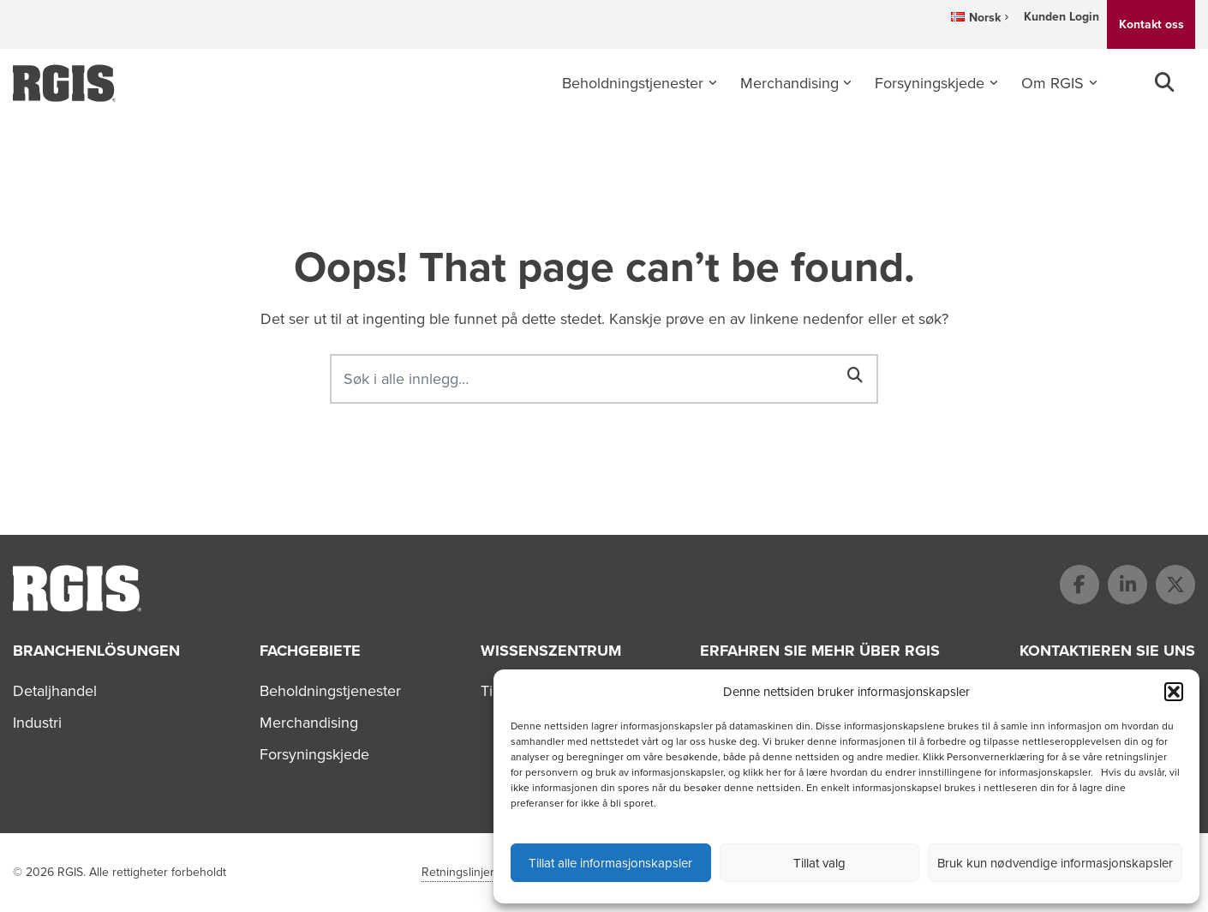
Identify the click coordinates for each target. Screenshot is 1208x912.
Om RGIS (1052, 83)
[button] (1173, 691)
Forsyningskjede (929, 83)
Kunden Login (1061, 17)
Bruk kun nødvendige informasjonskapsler (1055, 863)
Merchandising (789, 83)
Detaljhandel (55, 691)
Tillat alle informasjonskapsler (610, 863)
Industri (37, 722)
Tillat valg (819, 863)
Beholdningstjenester (632, 83)
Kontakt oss (1151, 24)
